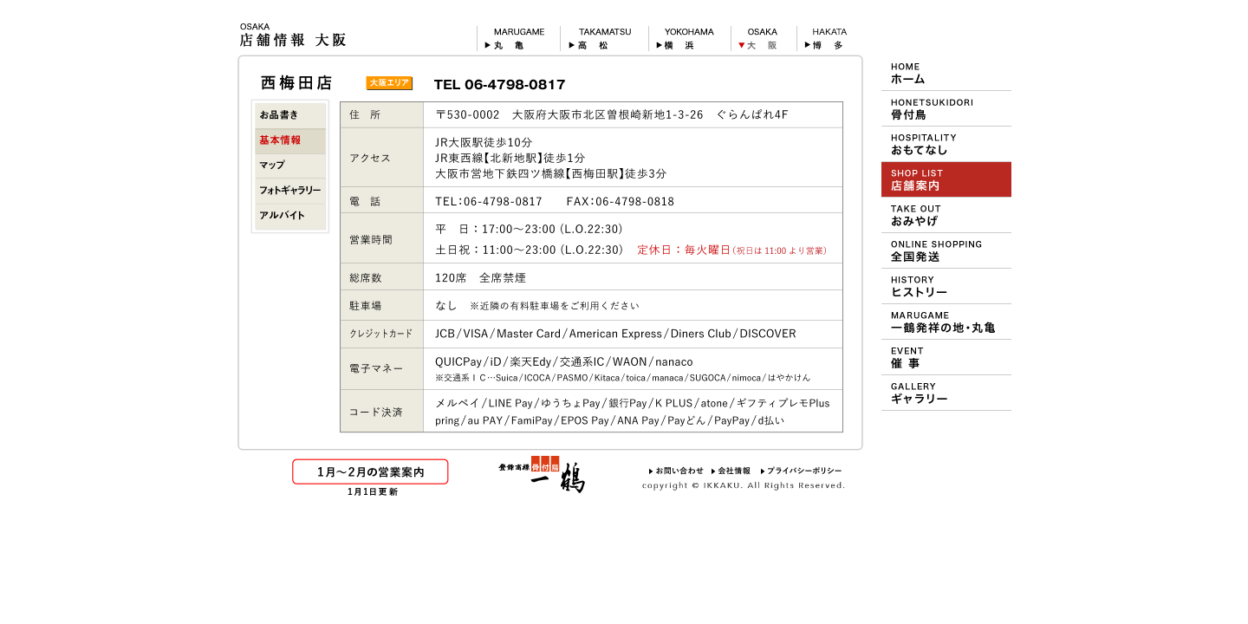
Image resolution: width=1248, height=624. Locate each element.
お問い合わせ (676, 471)
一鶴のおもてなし (946, 144)
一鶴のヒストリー (946, 286)
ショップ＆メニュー (946, 179)
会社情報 (732, 471)
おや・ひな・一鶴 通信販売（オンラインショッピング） (946, 250)
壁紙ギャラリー (946, 392)
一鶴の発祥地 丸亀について (946, 321)
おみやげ (946, 215)
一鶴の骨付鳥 (946, 108)
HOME (946, 72)
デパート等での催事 (946, 357)
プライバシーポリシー (801, 471)
